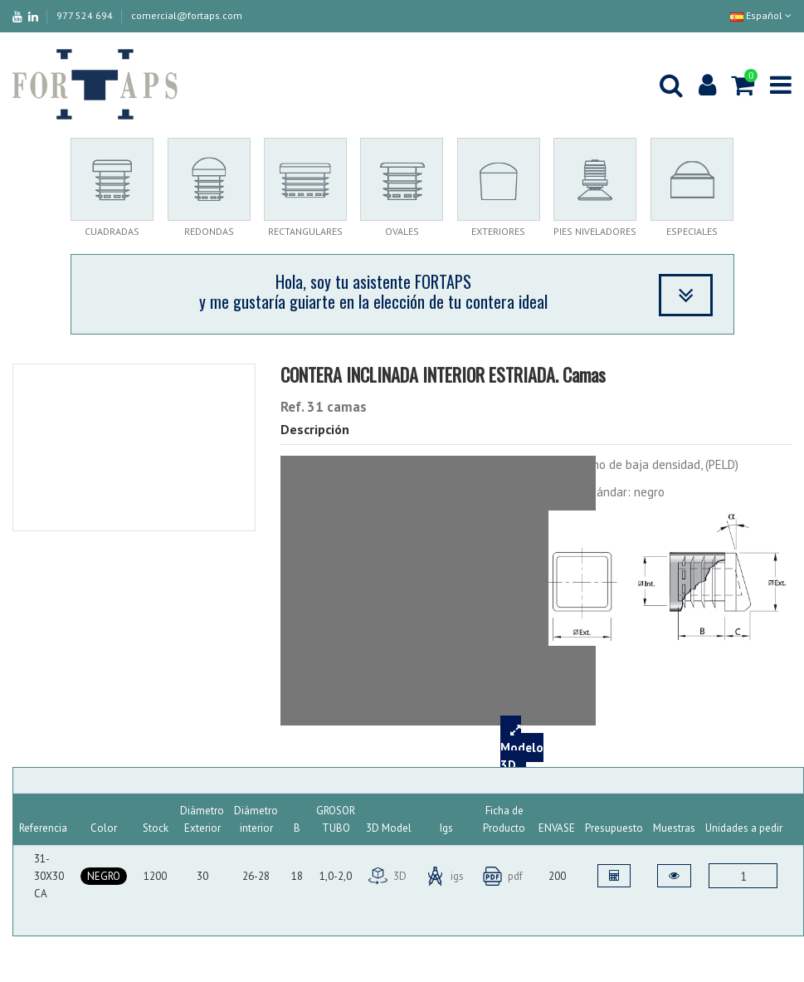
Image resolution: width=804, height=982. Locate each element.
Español (761, 15)
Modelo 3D (521, 747)
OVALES (402, 231)
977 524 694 (85, 15)
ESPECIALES (692, 231)
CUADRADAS (112, 231)
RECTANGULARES (305, 231)
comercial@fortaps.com (186, 15)
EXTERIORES (498, 231)
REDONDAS (209, 231)
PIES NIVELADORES (594, 231)
